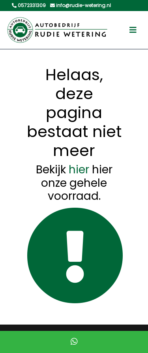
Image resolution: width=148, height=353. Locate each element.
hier (79, 169)
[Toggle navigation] (133, 30)
